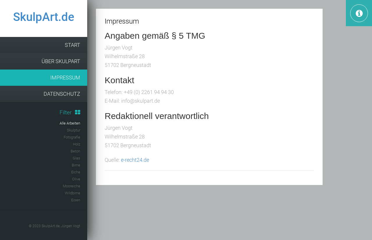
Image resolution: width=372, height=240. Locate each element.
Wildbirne (72, 193)
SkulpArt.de (43, 17)
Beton (75, 151)
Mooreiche (71, 186)
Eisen (75, 200)
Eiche (75, 172)
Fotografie (72, 137)
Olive (76, 179)
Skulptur (73, 130)
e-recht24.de (135, 160)
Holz (76, 144)
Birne (76, 165)
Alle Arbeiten (70, 123)
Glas (76, 158)
